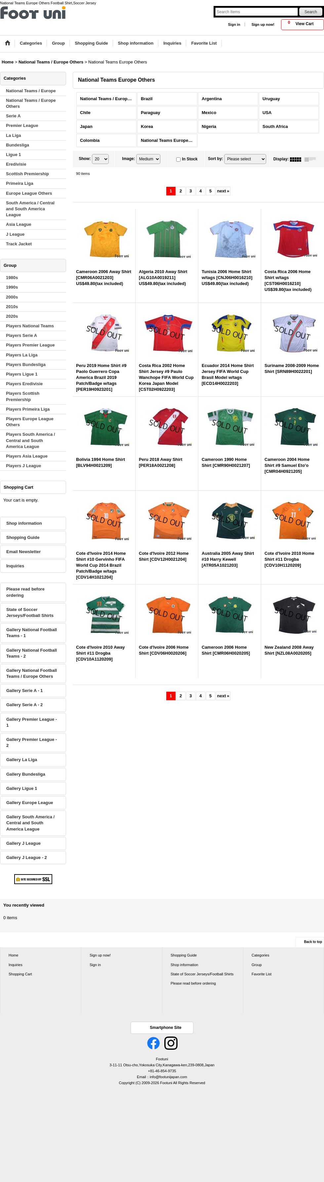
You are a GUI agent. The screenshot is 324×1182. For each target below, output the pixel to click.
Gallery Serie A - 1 (24, 690)
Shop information (24, 523)
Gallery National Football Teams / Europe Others (31, 673)
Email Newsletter (23, 551)
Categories (260, 955)
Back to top (313, 942)
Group (257, 965)
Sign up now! (263, 24)
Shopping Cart (20, 974)
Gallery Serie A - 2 (24, 704)
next (223, 190)
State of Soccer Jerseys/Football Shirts (30, 612)
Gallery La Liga (21, 759)
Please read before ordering (25, 592)
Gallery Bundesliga (25, 774)
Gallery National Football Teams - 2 (31, 653)
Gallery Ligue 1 (21, 788)
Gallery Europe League (29, 802)
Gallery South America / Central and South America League (30, 822)
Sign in (234, 24)
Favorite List (261, 974)
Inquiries (15, 565)
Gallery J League (23, 843)
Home (13, 955)
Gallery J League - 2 (26, 857)
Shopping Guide (22, 537)
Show (85, 159)
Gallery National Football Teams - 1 (31, 632)
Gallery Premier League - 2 (31, 742)
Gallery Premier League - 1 (31, 722)
